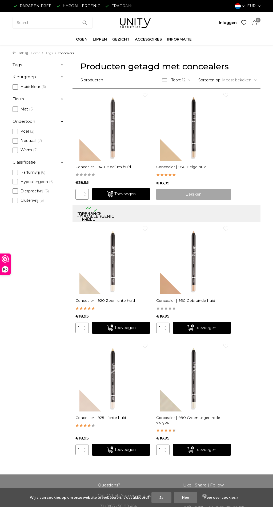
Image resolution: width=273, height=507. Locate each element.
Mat (23, 109)
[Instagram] (195, 358)
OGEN (81, 39)
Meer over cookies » (221, 498)
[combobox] (53, 23)
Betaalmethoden (29, 437)
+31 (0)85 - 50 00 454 (231, 445)
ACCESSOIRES (148, 39)
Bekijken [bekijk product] (167, 179)
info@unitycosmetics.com (122, 379)
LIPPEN (100, 39)
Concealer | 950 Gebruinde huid (94, 252)
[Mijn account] (228, 22)
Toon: (176, 80)
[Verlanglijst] (244, 22)
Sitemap (20, 473)
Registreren (88, 416)
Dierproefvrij (31, 191)
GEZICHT (121, 39)
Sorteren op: (209, 80)
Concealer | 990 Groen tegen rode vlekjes (226, 252)
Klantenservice (26, 423)
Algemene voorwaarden (35, 445)
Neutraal (27, 141)
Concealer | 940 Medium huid (103, 149)
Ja (161, 498)
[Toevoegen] (112, 179)
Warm (25, 150)
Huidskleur (29, 87)
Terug (20, 53)
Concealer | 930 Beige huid (163, 149)
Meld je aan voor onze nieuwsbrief (215, 368)
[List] (164, 80)
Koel (23, 131)
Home (37, 53)
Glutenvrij (28, 200)
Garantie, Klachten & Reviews (40, 466)
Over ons (21, 416)
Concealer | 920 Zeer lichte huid (224, 149)
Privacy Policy (25, 459)
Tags (51, 53)
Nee (185, 498)
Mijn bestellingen (92, 423)
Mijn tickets (87, 431)
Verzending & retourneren (37, 431)
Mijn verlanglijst (91, 437)
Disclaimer (22, 452)
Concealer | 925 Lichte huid (163, 252)
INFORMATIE (179, 39)
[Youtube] (204, 358)
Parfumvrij (29, 172)
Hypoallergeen (33, 181)
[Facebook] (185, 358)
